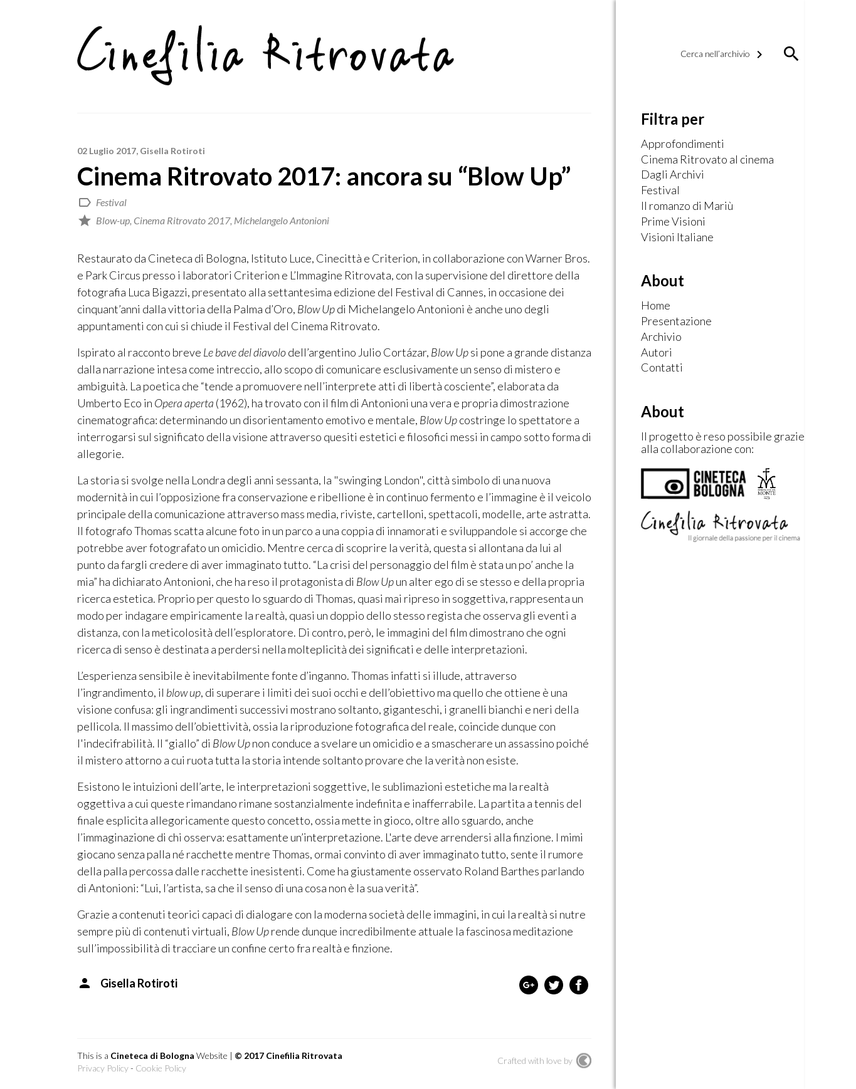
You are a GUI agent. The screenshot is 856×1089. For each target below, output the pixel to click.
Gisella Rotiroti (172, 150)
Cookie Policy (160, 1068)
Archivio (661, 337)
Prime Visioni (673, 222)
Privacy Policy (103, 1068)
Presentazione (676, 321)
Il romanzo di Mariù (687, 206)
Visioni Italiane (677, 237)
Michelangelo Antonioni (281, 220)
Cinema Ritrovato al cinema (707, 160)
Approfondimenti (682, 144)
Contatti (662, 368)
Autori (656, 352)
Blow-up (113, 220)
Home (655, 306)
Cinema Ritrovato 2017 (182, 220)
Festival (111, 202)
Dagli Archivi (672, 175)
